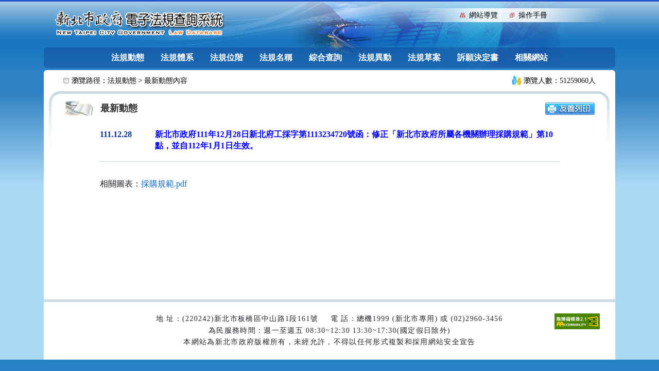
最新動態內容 (165, 81)
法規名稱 (275, 57)
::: (449, 14)
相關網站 (531, 57)
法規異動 (374, 57)
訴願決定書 (477, 57)
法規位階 (226, 57)
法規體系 (177, 57)
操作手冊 (532, 15)
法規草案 (424, 57)
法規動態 (127, 57)
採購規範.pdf (164, 183)
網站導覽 (483, 15)
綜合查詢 (325, 57)
